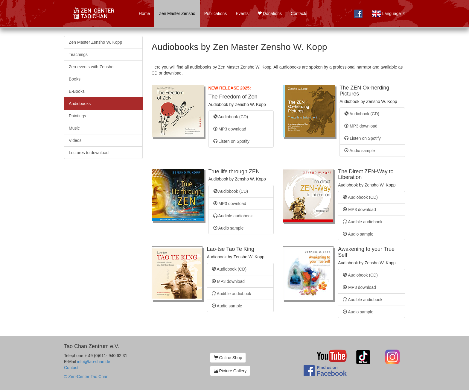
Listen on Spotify (231, 141)
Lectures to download (89, 152)
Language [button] (389, 17)
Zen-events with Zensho (91, 66)
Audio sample (359, 150)
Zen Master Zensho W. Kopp (95, 42)
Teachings (78, 54)
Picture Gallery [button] (230, 370)
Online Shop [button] (228, 357)
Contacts (299, 13)
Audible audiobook (233, 215)
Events (242, 13)
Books (74, 79)
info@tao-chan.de (93, 361)
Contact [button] (71, 367)
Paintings (77, 115)
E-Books (77, 91)
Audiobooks (80, 103)
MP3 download (229, 129)
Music (74, 128)
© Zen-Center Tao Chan (86, 376)
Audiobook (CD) (230, 116)
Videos (75, 140)
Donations (270, 13)
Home (144, 13)
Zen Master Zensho (177, 13)
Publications (215, 13)
